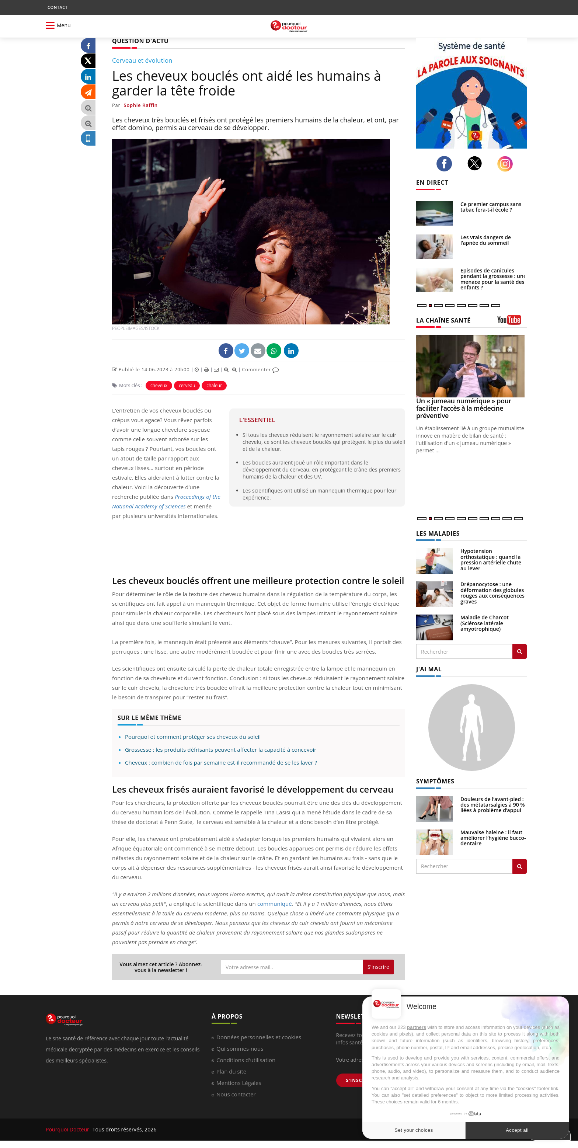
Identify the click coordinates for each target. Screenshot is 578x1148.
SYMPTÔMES (435, 781)
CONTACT (57, 7)
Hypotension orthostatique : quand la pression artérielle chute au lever (490, 559)
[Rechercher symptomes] (519, 866)
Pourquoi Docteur (68, 1129)
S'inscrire (378, 966)
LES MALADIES (438, 533)
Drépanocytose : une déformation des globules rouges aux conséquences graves (492, 593)
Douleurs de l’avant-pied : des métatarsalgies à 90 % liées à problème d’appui (492, 805)
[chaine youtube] (512, 322)
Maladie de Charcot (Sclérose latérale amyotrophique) (484, 623)
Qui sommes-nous (239, 1048)
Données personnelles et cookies (258, 1037)
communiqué (274, 903)
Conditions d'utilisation (245, 1060)
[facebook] (446, 163)
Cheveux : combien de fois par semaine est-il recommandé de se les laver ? (221, 762)
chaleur (214, 385)
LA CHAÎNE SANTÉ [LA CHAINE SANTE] (443, 320)
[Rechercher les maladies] (519, 651)
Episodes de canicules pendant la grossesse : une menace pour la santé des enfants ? (493, 279)
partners (416, 1027)
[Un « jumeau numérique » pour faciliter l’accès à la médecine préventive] (471, 366)
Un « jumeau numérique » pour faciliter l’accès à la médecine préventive (463, 408)
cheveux (158, 385)
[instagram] (507, 164)
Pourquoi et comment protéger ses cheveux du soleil (193, 736)
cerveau (187, 385)
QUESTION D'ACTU (140, 41)
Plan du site (231, 1071)
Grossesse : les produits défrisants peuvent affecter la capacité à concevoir (220, 749)
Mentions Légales (238, 1082)
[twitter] (477, 163)
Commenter (260, 369)
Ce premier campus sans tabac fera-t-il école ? (491, 207)
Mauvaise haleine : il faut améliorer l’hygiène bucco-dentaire (493, 838)
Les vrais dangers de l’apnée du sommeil (485, 240)
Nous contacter (236, 1094)
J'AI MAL (429, 669)
